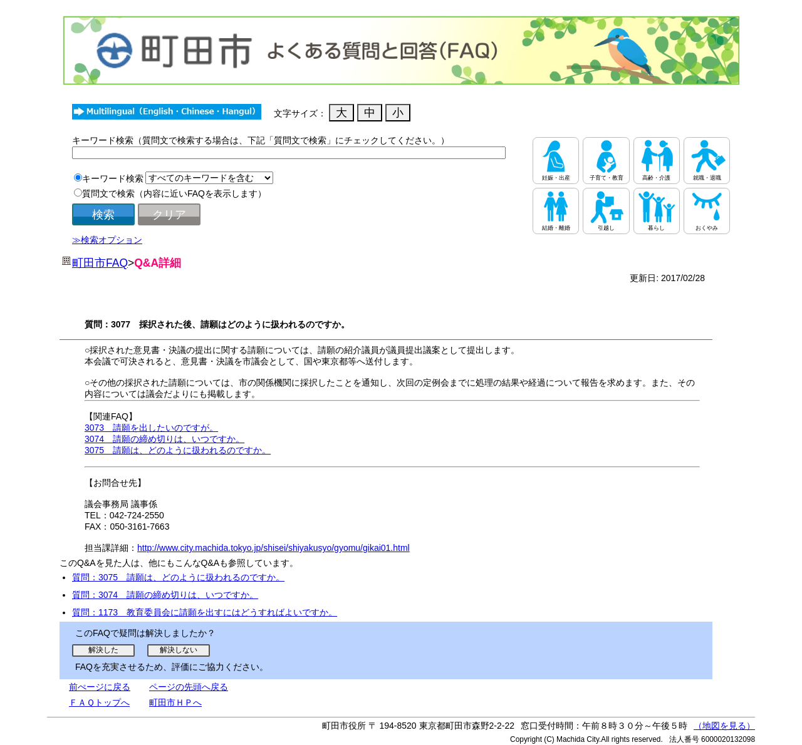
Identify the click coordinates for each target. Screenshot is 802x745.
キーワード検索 (112, 178)
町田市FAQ (100, 263)
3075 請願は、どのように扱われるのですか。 (178, 450)
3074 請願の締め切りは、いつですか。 (164, 439)
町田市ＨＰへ (175, 702)
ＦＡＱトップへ (99, 702)
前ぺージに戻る (99, 687)
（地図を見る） (724, 726)
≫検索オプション (107, 240)
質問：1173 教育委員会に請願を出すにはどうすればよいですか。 (204, 612)
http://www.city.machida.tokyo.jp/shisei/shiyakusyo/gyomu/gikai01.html (273, 548)
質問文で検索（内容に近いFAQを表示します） (174, 193)
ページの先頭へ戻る (188, 687)
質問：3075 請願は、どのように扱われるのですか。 (178, 577)
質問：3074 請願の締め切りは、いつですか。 (165, 595)
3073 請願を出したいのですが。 (151, 428)
